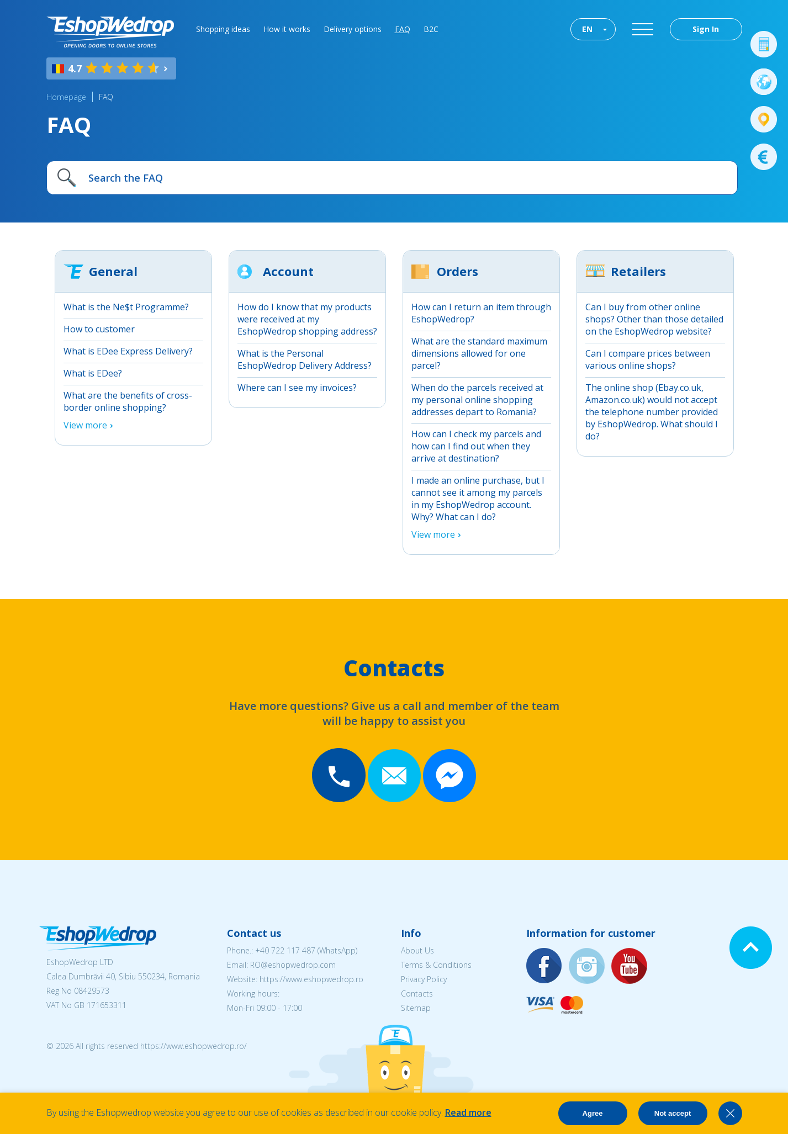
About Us (417, 950)
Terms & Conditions (436, 965)
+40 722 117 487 (285, 950)
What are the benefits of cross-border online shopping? (128, 401)
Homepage (66, 97)
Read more (468, 1112)
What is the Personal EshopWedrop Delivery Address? (304, 359)
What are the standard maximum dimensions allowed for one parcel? (479, 353)
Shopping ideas (223, 29)
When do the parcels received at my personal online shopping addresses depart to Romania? (477, 399)
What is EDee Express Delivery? (128, 351)
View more (85, 425)
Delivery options (353, 29)
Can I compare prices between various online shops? (647, 359)
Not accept (672, 1113)
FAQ (402, 29)
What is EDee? (93, 373)
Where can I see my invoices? (297, 387)
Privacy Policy (424, 979)
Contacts (417, 993)
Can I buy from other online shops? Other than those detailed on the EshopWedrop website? (654, 319)
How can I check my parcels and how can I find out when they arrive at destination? (476, 446)
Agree (593, 1113)
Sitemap (416, 1008)
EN (587, 29)
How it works (286, 29)
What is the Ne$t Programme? (126, 307)
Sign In (705, 29)
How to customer (99, 329)
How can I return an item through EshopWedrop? (481, 313)
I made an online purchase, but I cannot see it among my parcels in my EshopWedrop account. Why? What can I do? (477, 498)
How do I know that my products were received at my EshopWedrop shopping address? (307, 319)
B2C (431, 29)
